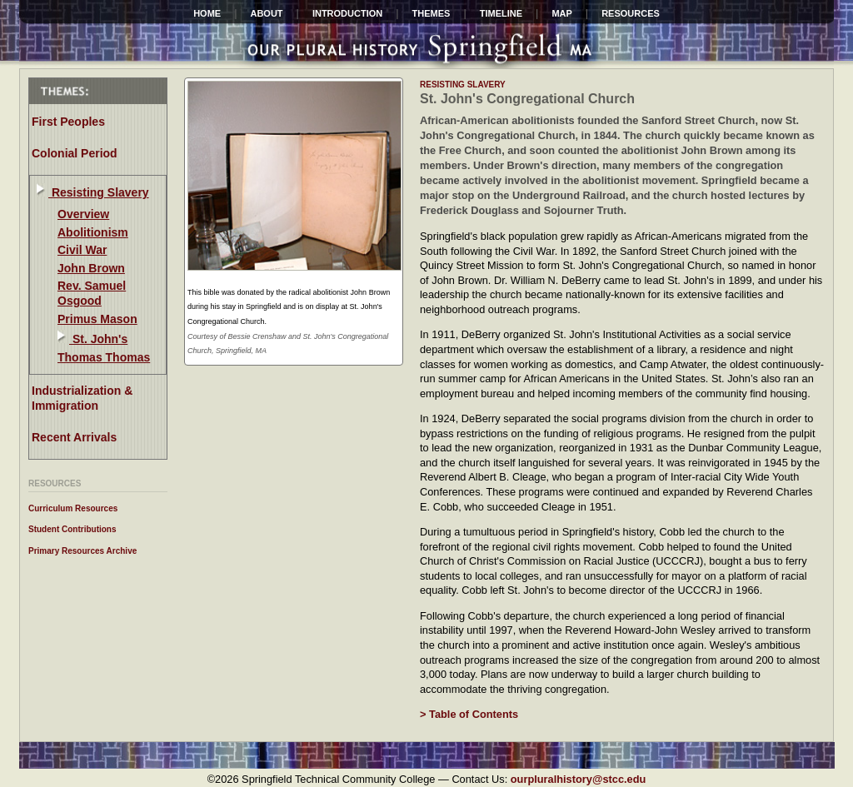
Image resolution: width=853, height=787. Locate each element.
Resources (630, 13)
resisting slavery (463, 84)
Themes (431, 13)
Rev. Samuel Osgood (91, 293)
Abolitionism (92, 232)
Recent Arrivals (74, 437)
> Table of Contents (469, 714)
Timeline (501, 13)
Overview (83, 214)
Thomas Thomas (103, 357)
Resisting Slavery (98, 192)
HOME (207, 13)
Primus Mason (97, 319)
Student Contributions (72, 529)
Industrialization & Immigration (82, 398)
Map (561, 13)
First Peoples (68, 121)
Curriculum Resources (72, 508)
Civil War (82, 250)
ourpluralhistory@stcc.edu (578, 779)
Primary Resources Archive (82, 550)
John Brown (91, 268)
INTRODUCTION (347, 13)
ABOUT (266, 13)
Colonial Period (74, 153)
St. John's (98, 339)
